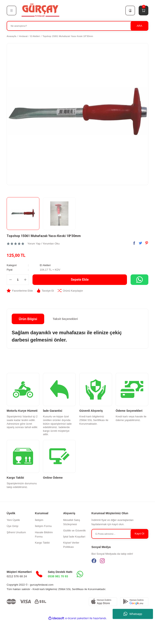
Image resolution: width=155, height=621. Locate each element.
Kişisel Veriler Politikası (71, 544)
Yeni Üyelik (13, 519)
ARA (139, 25)
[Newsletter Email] (119, 533)
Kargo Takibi (42, 542)
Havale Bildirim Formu (44, 534)
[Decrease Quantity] (10, 279)
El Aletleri (45, 265)
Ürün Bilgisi (28, 319)
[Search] (77, 26)
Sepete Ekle (80, 279)
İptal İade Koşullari (74, 536)
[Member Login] (130, 10)
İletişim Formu (43, 526)
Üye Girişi (12, 526)
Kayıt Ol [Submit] (139, 533)
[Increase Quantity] (25, 279)
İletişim (39, 519)
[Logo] (40, 10)
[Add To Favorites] (20, 290)
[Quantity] (18, 279)
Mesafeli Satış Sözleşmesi (71, 522)
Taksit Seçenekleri (65, 318)
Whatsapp (133, 614)
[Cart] (143, 10)
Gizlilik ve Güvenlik (74, 530)
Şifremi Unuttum (16, 532)
